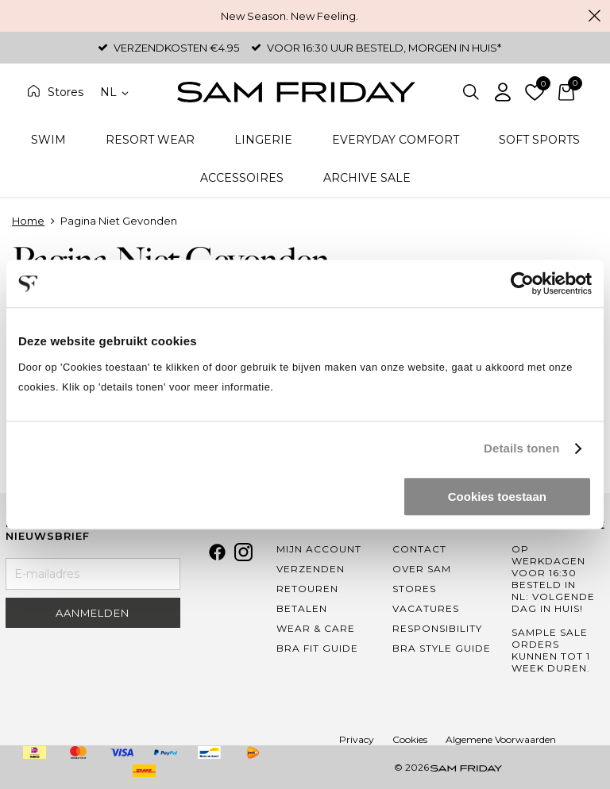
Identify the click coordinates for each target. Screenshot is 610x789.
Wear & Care (315, 628)
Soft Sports (539, 140)
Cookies (409, 739)
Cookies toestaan (497, 496)
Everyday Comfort (395, 140)
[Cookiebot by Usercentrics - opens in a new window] (522, 283)
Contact (419, 549)
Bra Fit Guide (317, 648)
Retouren (307, 589)
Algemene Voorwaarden (501, 739)
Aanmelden (92, 612)
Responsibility (437, 628)
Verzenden (310, 569)
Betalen (301, 608)
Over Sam (421, 569)
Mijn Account (318, 549)
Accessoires (242, 178)
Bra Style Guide (441, 648)
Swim (48, 140)
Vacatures (425, 608)
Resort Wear (150, 140)
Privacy (356, 739)
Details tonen (521, 448)
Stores (65, 92)
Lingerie (263, 140)
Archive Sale (367, 178)
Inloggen (503, 92)
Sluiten (594, 16)
